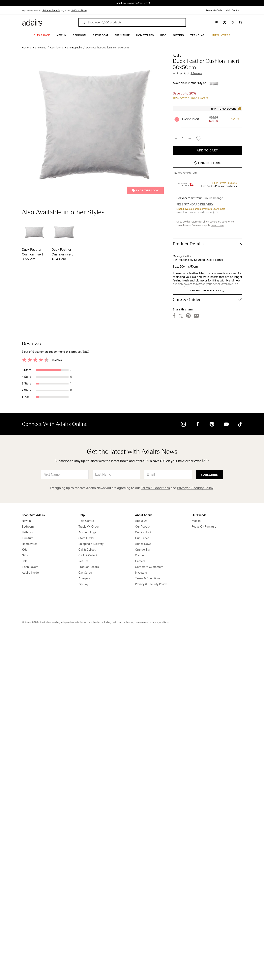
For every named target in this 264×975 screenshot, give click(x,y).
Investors (141, 910)
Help (81, 853)
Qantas (139, 893)
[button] (187, 73)
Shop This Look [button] (145, 190)
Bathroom (100, 35)
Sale (24, 899)
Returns (83, 899)
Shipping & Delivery (90, 882)
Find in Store (207, 163)
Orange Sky (142, 887)
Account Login (87, 870)
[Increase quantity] (190, 138)
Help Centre (232, 10)
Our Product (143, 870)
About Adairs (143, 853)
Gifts (25, 893)
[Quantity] (183, 138)
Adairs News (143, 882)
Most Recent (228, 343)
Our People (142, 864)
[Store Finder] (217, 22)
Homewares (145, 35)
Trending (197, 35)
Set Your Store (79, 10)
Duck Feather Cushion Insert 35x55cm (32, 254)
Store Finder (86, 876)
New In (61, 35)
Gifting (178, 35)
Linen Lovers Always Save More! (132, 3)
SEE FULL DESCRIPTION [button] (207, 290)
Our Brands (199, 853)
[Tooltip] (239, 109)
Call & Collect (87, 887)
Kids (163, 35)
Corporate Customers (149, 905)
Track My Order (214, 10)
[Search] (84, 23)
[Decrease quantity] (176, 138)
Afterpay (84, 916)
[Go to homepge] (32, 22)
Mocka (196, 859)
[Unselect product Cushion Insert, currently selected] (177, 119)
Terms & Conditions (155, 826)
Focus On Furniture (204, 864)
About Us (141, 859)
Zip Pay (83, 922)
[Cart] (240, 22)
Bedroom (79, 35)
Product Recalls (88, 905)
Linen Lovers (220, 35)
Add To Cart (207, 150)
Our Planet (142, 876)
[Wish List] (232, 22)
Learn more (219, 209)
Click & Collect (87, 893)
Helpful (148, 379)
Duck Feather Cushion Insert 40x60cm (62, 254)
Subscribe (209, 813)
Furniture (122, 35)
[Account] (224, 22)
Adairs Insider (31, 910)
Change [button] (218, 198)
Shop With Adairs (33, 853)
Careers (140, 899)
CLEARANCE (42, 35)
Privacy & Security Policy (195, 826)
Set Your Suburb (51, 10)
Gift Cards (85, 910)
